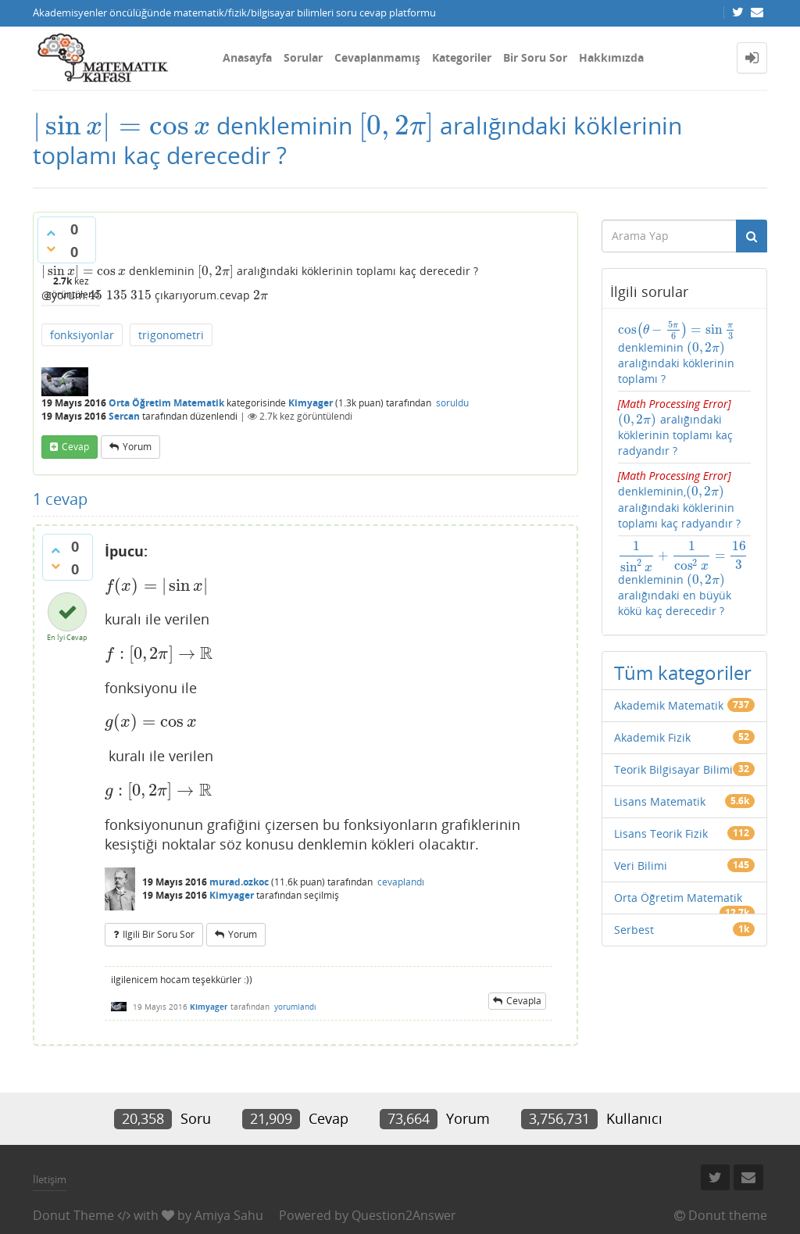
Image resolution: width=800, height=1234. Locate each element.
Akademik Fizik (652, 737)
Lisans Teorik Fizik (661, 833)
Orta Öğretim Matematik (166, 403)
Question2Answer (404, 1215)
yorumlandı (295, 1006)
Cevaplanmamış (377, 57)
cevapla (523, 1000)
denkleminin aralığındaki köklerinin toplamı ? (677, 353)
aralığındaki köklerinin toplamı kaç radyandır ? (675, 427)
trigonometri (171, 334)
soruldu (452, 403)
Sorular (303, 57)
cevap (75, 446)
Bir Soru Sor (535, 57)
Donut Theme (73, 1215)
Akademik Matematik (668, 705)
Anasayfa (247, 57)
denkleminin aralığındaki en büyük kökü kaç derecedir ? (683, 580)
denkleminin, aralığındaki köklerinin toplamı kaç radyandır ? (679, 499)
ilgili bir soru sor (159, 934)
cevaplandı (400, 882)
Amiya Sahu (229, 1215)
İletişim (49, 1179)
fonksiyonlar (82, 334)
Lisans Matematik (659, 801)
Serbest (634, 929)
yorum (137, 446)
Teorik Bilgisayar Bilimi (673, 769)
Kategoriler (461, 57)
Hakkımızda (611, 57)
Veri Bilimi (640, 865)
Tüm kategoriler (683, 672)
